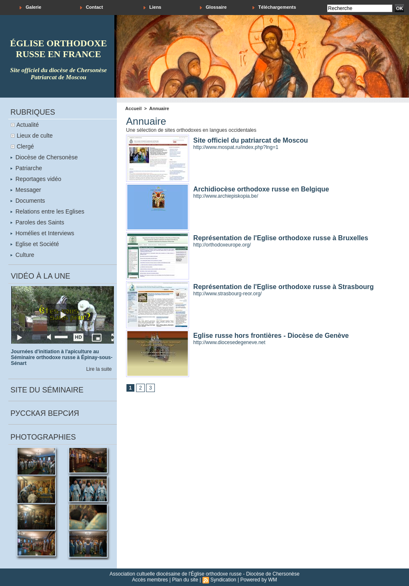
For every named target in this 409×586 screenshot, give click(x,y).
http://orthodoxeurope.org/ (222, 245)
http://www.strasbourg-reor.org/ (227, 294)
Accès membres (150, 580)
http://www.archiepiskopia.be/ (225, 196)
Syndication (223, 580)
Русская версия (44, 413)
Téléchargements (274, 7)
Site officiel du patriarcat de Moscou (250, 140)
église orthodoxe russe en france (58, 48)
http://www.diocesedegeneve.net (229, 342)
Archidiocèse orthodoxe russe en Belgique (261, 189)
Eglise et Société (34, 244)
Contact (91, 7)
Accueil (133, 108)
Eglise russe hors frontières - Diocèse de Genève (271, 335)
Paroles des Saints (37, 222)
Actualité (27, 124)
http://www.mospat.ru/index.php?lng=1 (235, 147)
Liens (153, 7)
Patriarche (26, 168)
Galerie (30, 7)
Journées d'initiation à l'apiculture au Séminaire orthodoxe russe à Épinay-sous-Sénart (61, 357)
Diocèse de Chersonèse (44, 157)
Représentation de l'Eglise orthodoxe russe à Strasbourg (283, 286)
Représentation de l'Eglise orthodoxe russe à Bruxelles (280, 237)
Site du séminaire (46, 390)
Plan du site (185, 580)
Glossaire (213, 7)
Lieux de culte (35, 135)
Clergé (25, 146)
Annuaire (159, 108)
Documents (27, 200)
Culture (22, 255)
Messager (25, 189)
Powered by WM (258, 580)
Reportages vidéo (35, 179)
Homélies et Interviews (42, 233)
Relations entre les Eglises (47, 211)
